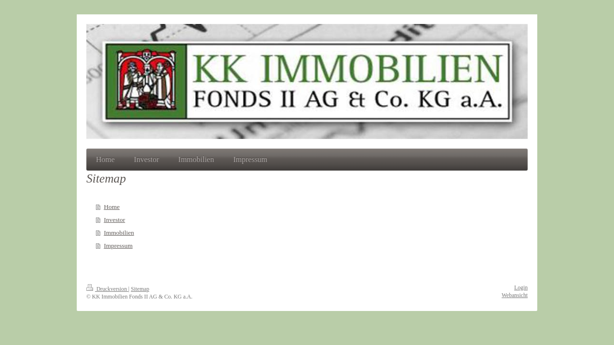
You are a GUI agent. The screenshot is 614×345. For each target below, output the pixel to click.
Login (521, 288)
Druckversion (107, 289)
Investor (114, 219)
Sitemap (140, 289)
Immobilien (119, 232)
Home (111, 206)
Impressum (118, 245)
